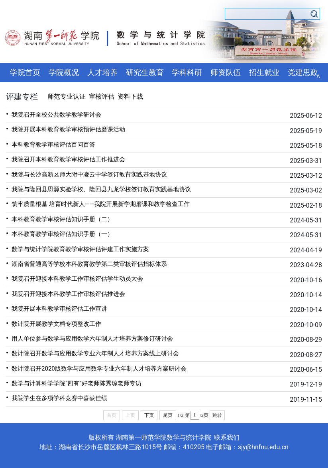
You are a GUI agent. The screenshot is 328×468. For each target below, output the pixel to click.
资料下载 (130, 96)
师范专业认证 (66, 96)
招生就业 (264, 72)
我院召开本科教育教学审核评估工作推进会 (65, 159)
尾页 (168, 415)
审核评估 (101, 96)
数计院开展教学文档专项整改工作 (53, 323)
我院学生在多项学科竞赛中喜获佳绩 (56, 397)
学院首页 (25, 72)
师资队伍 (225, 72)
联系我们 (227, 437)
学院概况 (64, 72)
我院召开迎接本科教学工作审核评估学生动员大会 (74, 278)
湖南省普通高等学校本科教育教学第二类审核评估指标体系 (86, 263)
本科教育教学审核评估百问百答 (50, 144)
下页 (149, 415)
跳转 (217, 415)
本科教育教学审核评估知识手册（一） (59, 233)
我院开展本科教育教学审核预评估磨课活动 (65, 129)
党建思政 (303, 72)
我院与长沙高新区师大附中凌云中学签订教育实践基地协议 (86, 174)
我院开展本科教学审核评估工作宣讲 (56, 308)
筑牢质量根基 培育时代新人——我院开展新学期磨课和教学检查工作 (98, 203)
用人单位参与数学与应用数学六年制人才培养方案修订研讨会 (89, 338)
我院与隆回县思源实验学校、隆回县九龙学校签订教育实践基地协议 (98, 188)
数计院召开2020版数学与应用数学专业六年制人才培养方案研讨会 (96, 368)
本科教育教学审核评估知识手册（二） (59, 218)
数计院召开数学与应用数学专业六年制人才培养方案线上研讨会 (92, 353)
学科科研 (187, 72)
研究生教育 (145, 72)
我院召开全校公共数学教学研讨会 (53, 114)
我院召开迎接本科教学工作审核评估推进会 (65, 293)
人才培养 (102, 72)
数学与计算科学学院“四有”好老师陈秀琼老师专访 (73, 383)
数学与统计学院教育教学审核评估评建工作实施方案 (77, 248)
